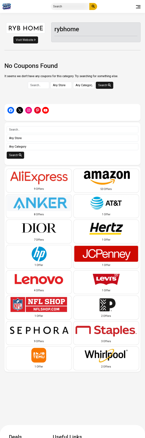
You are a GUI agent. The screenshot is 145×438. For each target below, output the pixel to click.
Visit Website (26, 40)
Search (104, 85)
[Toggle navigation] (138, 6)
